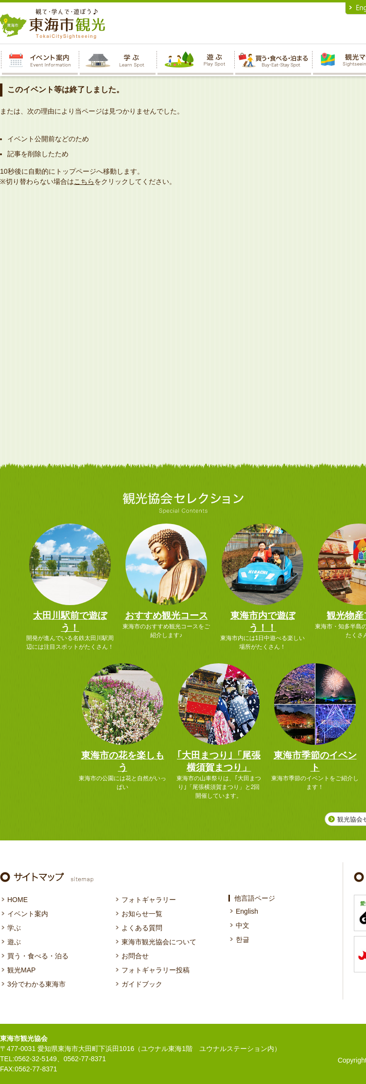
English (247, 911)
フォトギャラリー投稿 (156, 970)
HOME (17, 899)
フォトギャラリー (149, 899)
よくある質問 (142, 928)
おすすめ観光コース (166, 615)
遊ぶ (14, 942)
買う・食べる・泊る (38, 956)
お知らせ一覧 (142, 914)
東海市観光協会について (159, 942)
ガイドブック (142, 984)
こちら (84, 181)
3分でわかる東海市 (36, 984)
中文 (242, 925)
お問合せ (135, 956)
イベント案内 (27, 914)
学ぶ (14, 928)
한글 (242, 939)
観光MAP (21, 970)
